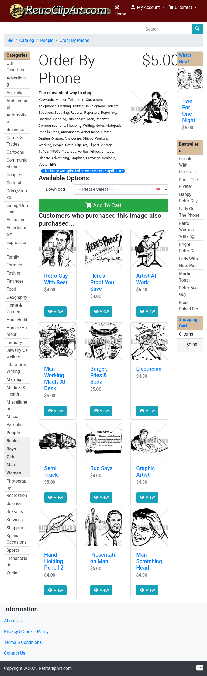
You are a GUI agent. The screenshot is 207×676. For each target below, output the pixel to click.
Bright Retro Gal (187, 247)
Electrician (148, 369)
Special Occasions (16, 539)
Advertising (16, 81)
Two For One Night (188, 110)
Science (14, 503)
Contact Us (14, 653)
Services (14, 519)
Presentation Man (102, 557)
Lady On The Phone (189, 212)
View (55, 311)
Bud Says (101, 468)
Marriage (15, 379)
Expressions (16, 246)
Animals (14, 92)
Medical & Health (15, 391)
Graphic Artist (145, 471)
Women (13, 473)
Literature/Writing (16, 368)
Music (12, 416)
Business (15, 129)
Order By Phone (74, 40)
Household (16, 319)
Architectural (16, 104)
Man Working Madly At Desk (54, 378)
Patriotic (14, 424)
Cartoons (15, 152)
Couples (14, 174)
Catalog (26, 40)
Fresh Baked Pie (188, 306)
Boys (11, 448)
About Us (13, 620)
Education (16, 219)
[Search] (167, 29)
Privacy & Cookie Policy (26, 631)
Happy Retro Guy (188, 197)
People (46, 40)
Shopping (15, 527)
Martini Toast (185, 277)
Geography (16, 297)
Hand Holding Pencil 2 (53, 561)
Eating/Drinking (17, 209)
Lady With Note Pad (188, 262)
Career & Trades (14, 141)
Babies (13, 440)
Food (11, 289)
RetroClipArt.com (55, 668)
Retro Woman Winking (186, 230)
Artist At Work (146, 279)
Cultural (13, 182)
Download (55, 189)
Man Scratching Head (149, 561)
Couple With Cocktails (188, 165)
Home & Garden (14, 308)
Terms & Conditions (23, 642)
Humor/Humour (16, 331)
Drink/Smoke (16, 194)
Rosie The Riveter (188, 183)
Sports (12, 550)
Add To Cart (103, 205)
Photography (16, 484)
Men (10, 464)
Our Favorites (15, 66)
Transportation (16, 561)
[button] (147, 7)
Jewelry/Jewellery (17, 353)
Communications (16, 163)
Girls (10, 456)
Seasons (14, 511)
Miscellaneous (16, 405)
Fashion (14, 273)
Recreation (16, 495)
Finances (15, 281)
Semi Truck (51, 471)
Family (12, 257)
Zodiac (13, 572)
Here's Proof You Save (102, 282)
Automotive (16, 118)
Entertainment (16, 231)
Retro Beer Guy (189, 291)
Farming (14, 264)
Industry (14, 342)
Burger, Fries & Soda (98, 375)
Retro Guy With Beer (56, 279)
